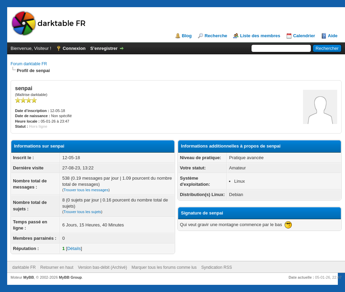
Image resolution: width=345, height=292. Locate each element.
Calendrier (304, 35)
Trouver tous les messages (86, 190)
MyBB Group (70, 277)
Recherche (215, 35)
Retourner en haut (56, 267)
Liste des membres (260, 35)
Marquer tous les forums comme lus (164, 267)
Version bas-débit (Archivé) (102, 267)
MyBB (28, 277)
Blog (187, 35)
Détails (74, 248)
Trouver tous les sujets (82, 212)
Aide (332, 35)
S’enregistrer (103, 48)
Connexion (74, 48)
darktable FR (24, 267)
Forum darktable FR (29, 63)
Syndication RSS (216, 267)
